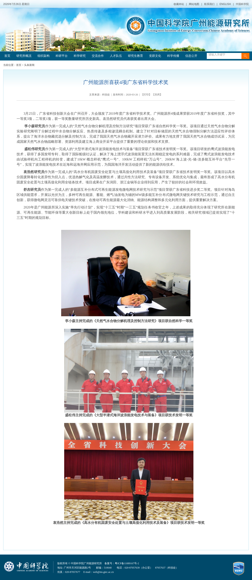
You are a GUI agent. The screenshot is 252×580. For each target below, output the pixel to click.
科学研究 (80, 55)
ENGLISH (225, 4)
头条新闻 (29, 65)
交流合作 (98, 55)
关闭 (157, 94)
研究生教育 (135, 55)
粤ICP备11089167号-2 (127, 563)
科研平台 (62, 55)
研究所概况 (23, 55)
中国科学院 (242, 4)
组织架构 (43, 55)
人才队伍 (116, 55)
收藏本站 (179, 4)
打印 (146, 94)
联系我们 (209, 4)
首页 (7, 55)
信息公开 (191, 55)
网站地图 (194, 4)
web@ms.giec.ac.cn (103, 572)
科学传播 (173, 55)
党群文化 (155, 55)
